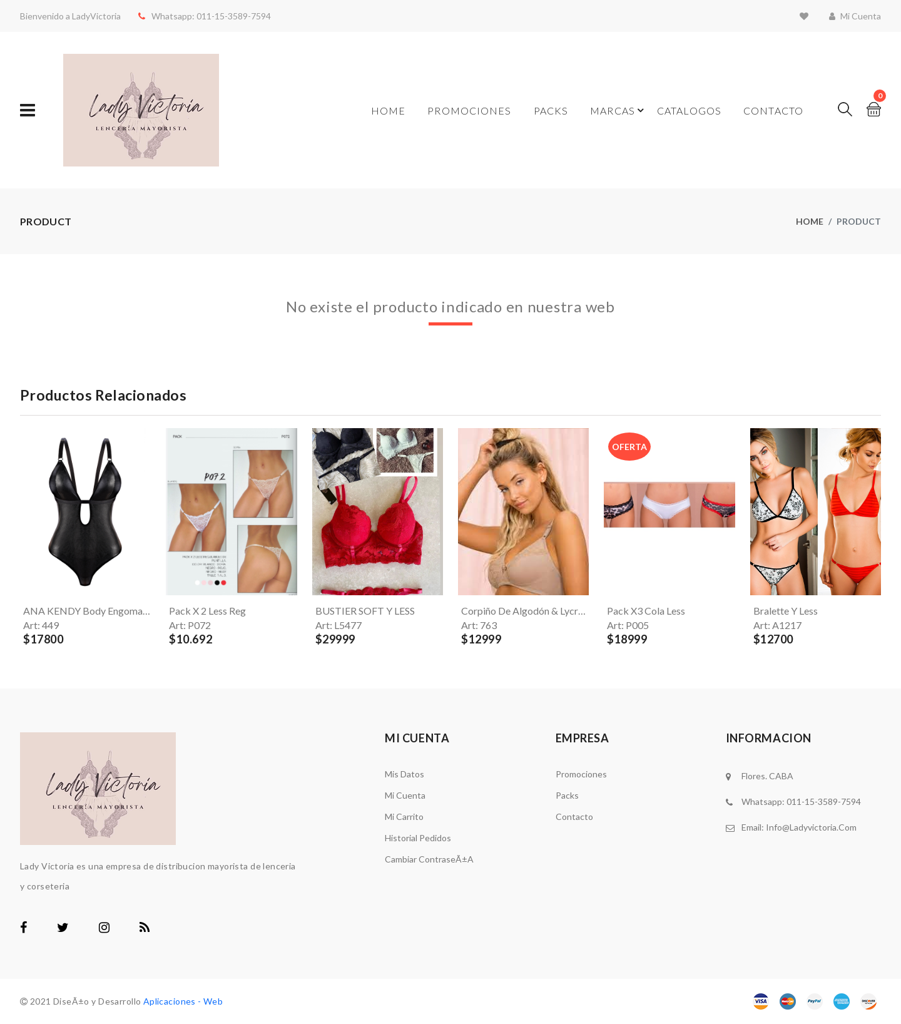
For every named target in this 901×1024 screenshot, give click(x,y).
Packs (551, 110)
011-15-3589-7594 (228, 16)
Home (388, 110)
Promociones (469, 110)
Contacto (773, 110)
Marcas (612, 110)
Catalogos (689, 110)
